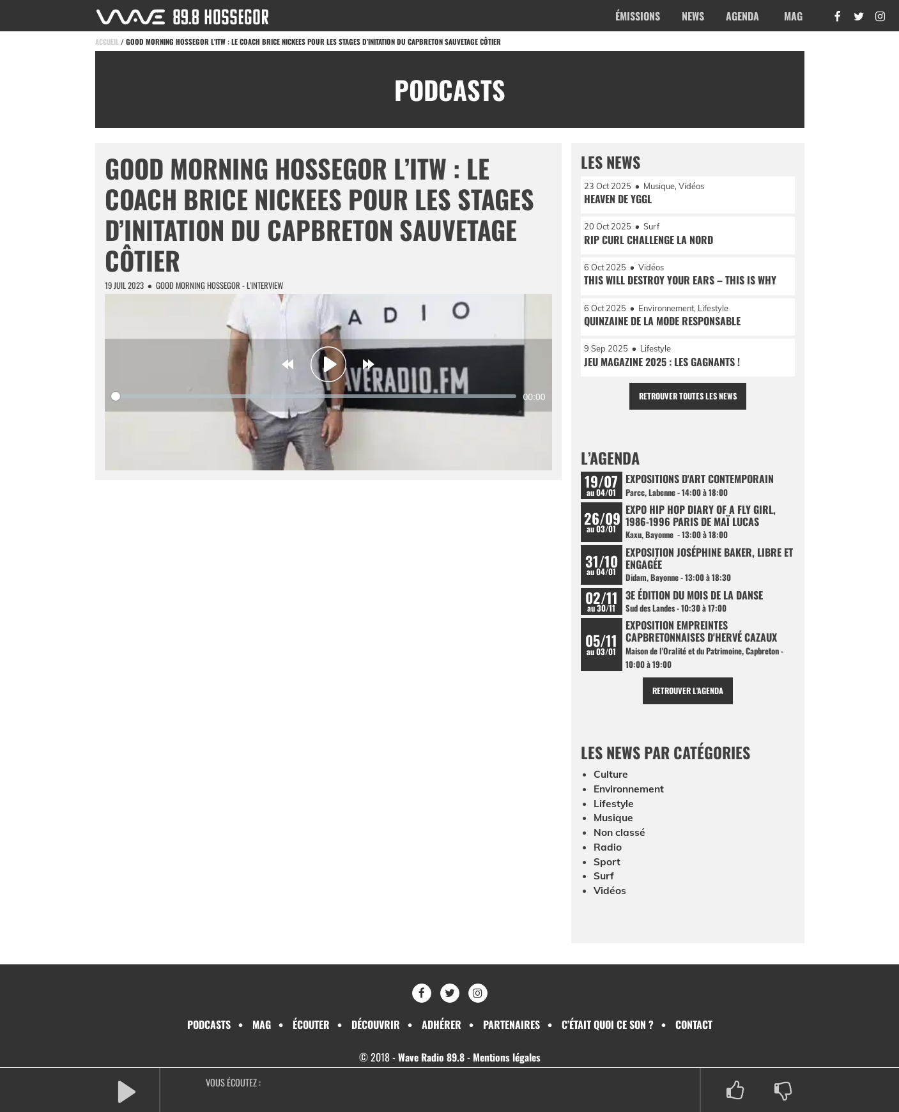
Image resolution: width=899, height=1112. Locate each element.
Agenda (742, 16)
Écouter (311, 1024)
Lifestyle (614, 810)
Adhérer (441, 1024)
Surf (604, 882)
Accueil (107, 41)
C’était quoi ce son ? (608, 1024)
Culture (611, 781)
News (693, 16)
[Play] (328, 364)
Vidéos (610, 896)
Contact (693, 1024)
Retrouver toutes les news (688, 399)
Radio (608, 853)
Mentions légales (507, 1057)
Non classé (620, 838)
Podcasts (209, 1024)
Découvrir (375, 1024)
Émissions (637, 16)
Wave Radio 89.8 (430, 1057)
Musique (614, 824)
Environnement (631, 795)
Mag (793, 16)
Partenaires (511, 1024)
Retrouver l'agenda (687, 698)
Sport (607, 867)
